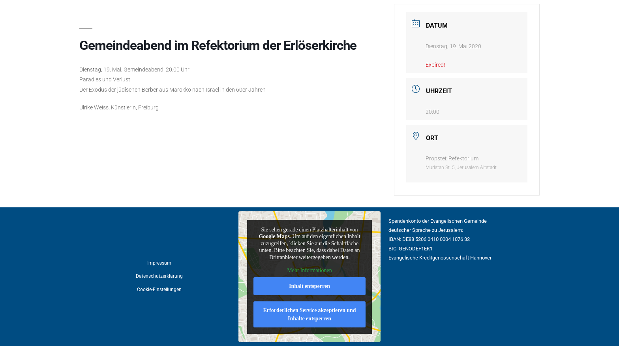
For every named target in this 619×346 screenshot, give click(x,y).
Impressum (159, 263)
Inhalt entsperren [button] (309, 285)
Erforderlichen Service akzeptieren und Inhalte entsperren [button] (309, 314)
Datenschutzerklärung (159, 276)
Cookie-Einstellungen (159, 289)
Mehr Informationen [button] (309, 270)
